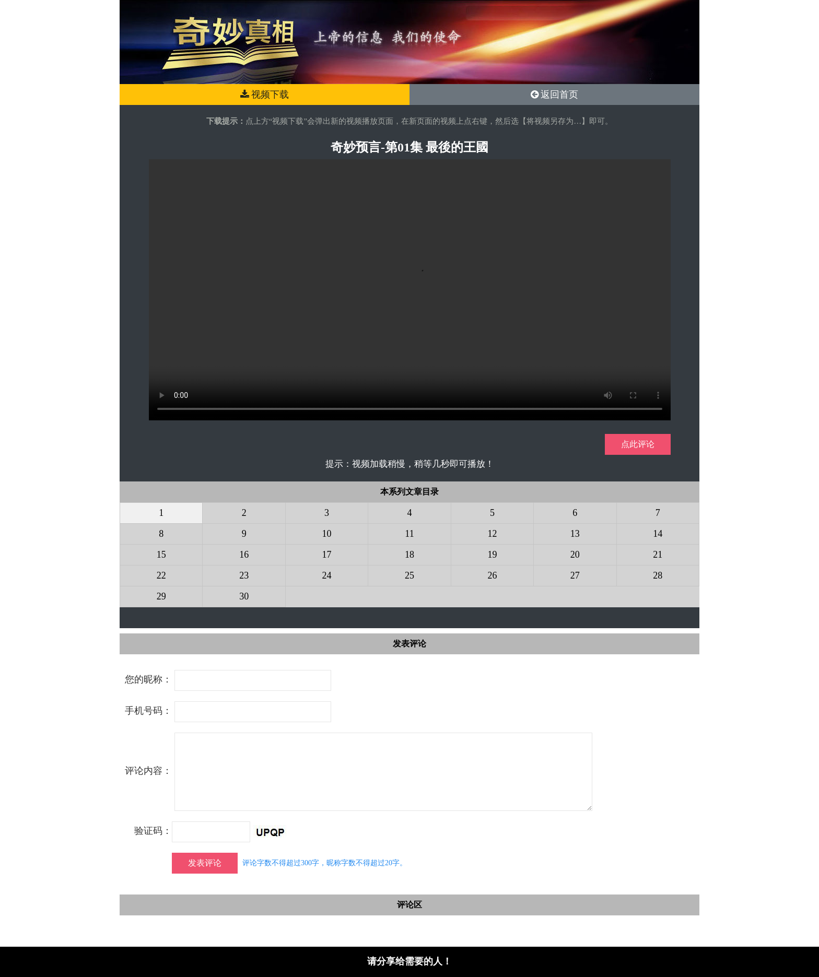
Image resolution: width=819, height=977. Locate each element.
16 (244, 554)
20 (575, 554)
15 (161, 554)
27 (575, 575)
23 (244, 575)
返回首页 (555, 94)
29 (161, 596)
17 (327, 554)
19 (492, 554)
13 (575, 533)
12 (492, 533)
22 (161, 575)
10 (327, 533)
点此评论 (637, 444)
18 (409, 554)
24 (327, 575)
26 (492, 575)
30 (244, 596)
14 (657, 533)
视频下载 (264, 94)
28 (657, 575)
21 (657, 554)
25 (409, 575)
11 (409, 533)
